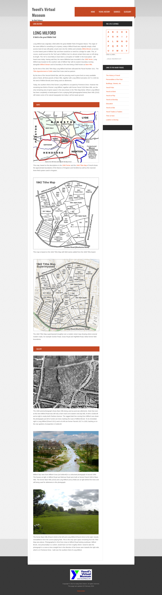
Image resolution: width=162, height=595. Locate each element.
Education (109, 104)
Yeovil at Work (111, 91)
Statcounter (81, 591)
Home (93, 11)
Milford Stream (45, 64)
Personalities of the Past (114, 79)
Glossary (127, 11)
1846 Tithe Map (81, 165)
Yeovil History (104, 11)
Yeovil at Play (110, 95)
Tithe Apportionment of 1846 (42, 71)
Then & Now (110, 116)
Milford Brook (86, 49)
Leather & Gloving (112, 120)
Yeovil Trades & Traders (114, 112)
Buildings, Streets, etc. (113, 83)
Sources (117, 11)
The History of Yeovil (113, 75)
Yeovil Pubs (110, 87)
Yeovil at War (110, 108)
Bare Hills (89, 64)
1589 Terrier (89, 59)
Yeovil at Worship (112, 99)
